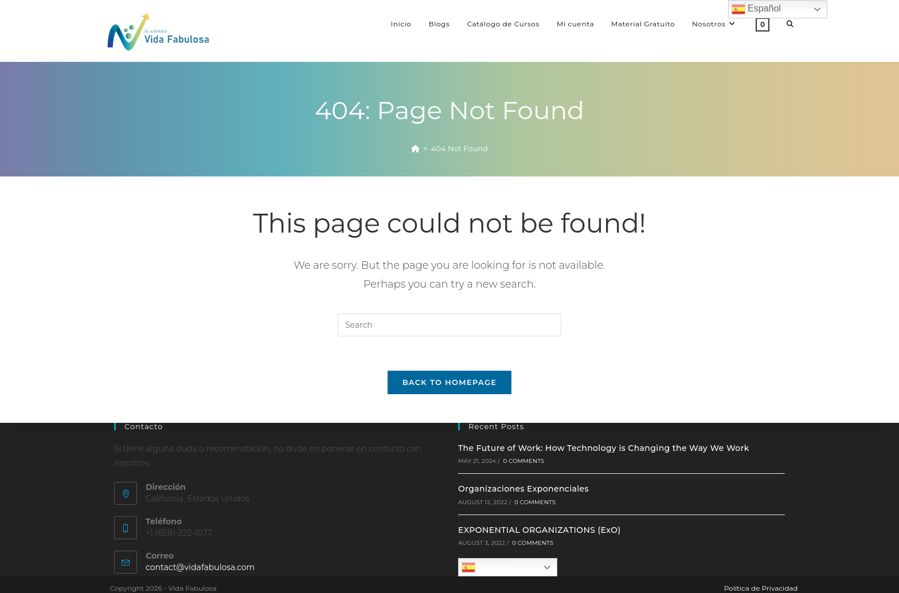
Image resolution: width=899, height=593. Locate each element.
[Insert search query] (449, 324)
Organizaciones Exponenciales (523, 489)
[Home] (415, 148)
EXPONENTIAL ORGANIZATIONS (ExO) (539, 530)
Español (486, 567)
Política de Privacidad (761, 588)
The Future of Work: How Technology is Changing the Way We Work (603, 448)
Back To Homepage (449, 382)
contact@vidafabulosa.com (200, 567)
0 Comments (523, 461)
